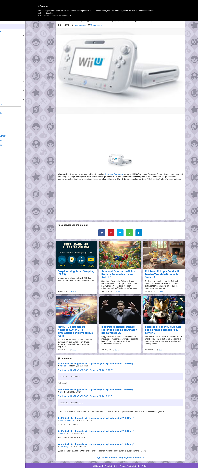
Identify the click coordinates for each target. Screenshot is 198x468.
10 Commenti (94, 25)
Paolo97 (63, 427)
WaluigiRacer (64, 360)
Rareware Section (10, 140)
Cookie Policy (140, 459)
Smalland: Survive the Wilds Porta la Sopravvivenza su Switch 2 (119, 272)
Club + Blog (8, 45)
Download (6, 122)
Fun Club (6, 127)
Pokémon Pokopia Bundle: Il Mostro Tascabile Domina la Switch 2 (160, 273)
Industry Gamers (112, 173)
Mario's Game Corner (11, 136)
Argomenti (8, 40)
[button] (158, 6)
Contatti (114, 459)
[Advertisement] (120, 133)
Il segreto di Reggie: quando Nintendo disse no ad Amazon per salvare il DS (119, 328)
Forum (6, 50)
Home (6, 22)
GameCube (7, 81)
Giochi (6, 36)
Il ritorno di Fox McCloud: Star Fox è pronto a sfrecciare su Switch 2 (163, 326)
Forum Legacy (8, 131)
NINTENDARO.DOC (66, 414)
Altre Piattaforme (9, 104)
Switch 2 (6, 59)
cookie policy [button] (48, 13)
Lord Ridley (64, 440)
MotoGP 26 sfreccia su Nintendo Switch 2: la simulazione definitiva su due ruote (76, 328)
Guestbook (7, 118)
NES (4, 99)
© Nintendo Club (102, 459)
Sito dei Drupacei (9, 145)
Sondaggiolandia (9, 113)
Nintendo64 (7, 86)
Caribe (73, 290)
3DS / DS (6, 72)
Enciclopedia (9, 31)
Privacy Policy (126, 459)
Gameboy (6, 95)
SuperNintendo (8, 90)
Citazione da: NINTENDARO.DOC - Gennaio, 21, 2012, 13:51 (84, 364)
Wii (3, 77)
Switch (5, 63)
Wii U (4, 68)
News (6, 26)
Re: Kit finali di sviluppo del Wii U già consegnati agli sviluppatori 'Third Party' (92, 358)
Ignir (61, 386)
